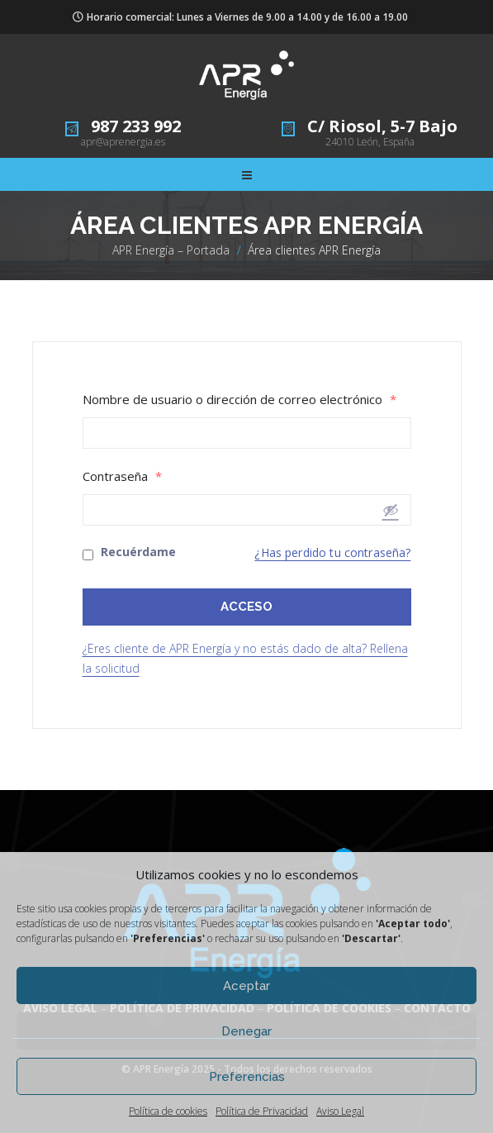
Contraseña (122, 476)
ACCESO (246, 606)
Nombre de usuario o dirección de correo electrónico (239, 399)
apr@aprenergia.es (123, 142)
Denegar (246, 1031)
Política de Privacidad (262, 1111)
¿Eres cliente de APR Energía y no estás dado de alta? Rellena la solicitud (245, 658)
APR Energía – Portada (171, 250)
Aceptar (246, 985)
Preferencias (247, 1076)
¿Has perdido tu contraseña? (332, 552)
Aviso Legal (340, 1111)
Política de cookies (168, 1111)
